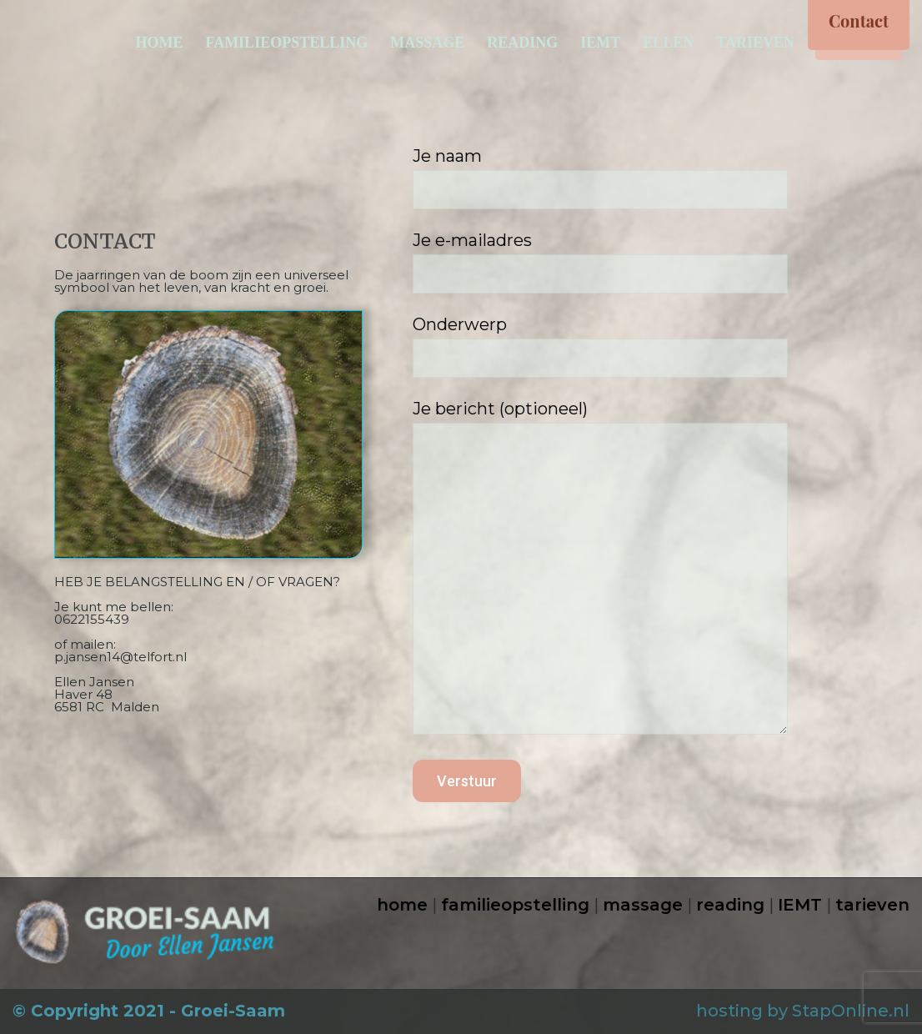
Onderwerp (640, 346)
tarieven (872, 905)
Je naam (640, 177)
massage (643, 905)
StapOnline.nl (850, 1011)
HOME (159, 42)
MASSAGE (427, 42)
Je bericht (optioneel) (640, 571)
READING (522, 42)
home (402, 905)
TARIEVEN (755, 42)
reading (730, 905)
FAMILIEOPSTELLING (286, 42)
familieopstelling (515, 905)
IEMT (600, 42)
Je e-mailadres (640, 262)
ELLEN (668, 42)
